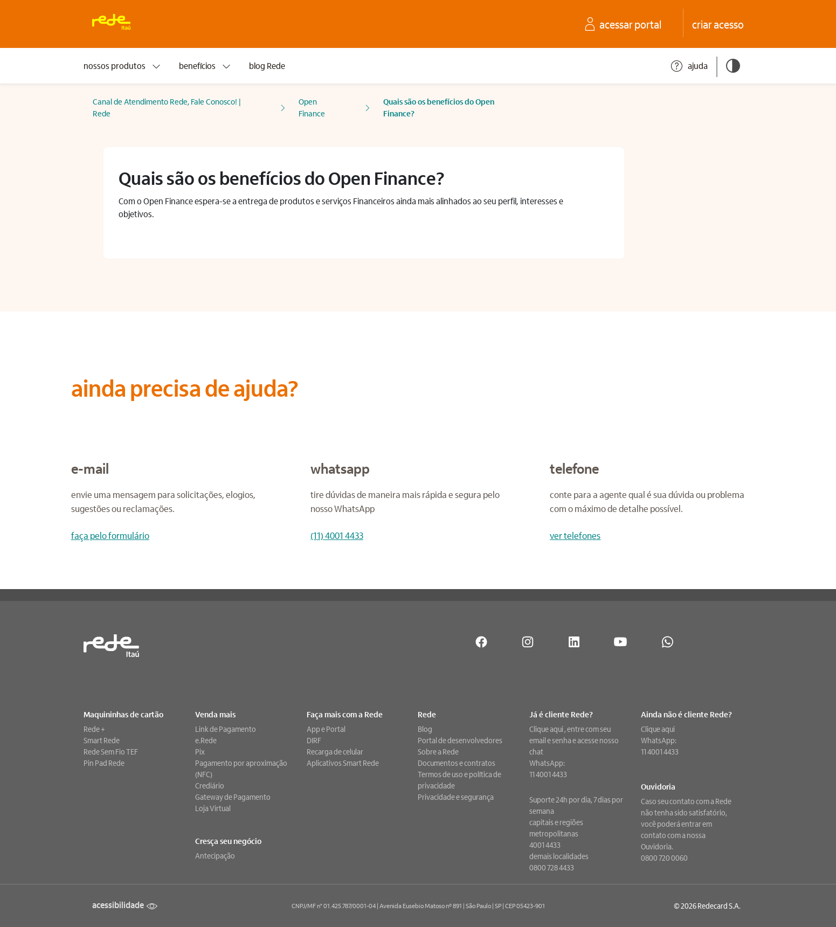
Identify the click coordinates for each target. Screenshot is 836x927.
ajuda (689, 66)
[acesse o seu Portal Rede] (630, 24)
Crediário (209, 785)
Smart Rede (102, 740)
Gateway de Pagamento (233, 796)
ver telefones (575, 535)
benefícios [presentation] (205, 66)
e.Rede (206, 740)
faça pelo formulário (110, 535)
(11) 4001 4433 (336, 535)
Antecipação (215, 855)
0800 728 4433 (551, 867)
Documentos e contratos (456, 762)
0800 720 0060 (664, 857)
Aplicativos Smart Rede (343, 762)
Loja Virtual (213, 808)
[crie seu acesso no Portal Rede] (718, 24)
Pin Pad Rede (104, 762)
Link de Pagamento (225, 729)
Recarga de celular (335, 751)
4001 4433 (545, 844)
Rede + (94, 729)
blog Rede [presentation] (267, 65)
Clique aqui (546, 729)
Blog (425, 729)
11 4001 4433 (548, 774)
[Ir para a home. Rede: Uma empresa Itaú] (117, 24)
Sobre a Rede (438, 751)
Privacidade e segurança (456, 796)
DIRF (314, 740)
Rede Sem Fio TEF (111, 751)
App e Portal (326, 729)
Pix (200, 751)
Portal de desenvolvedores (460, 740)
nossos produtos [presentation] (123, 66)
